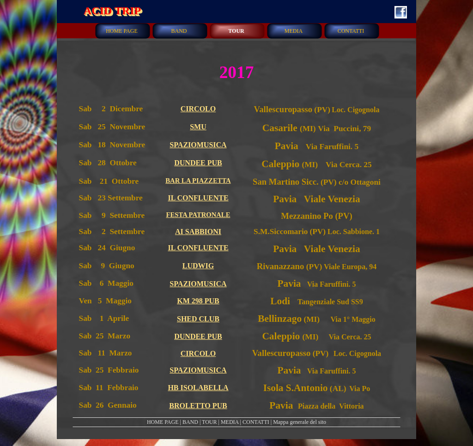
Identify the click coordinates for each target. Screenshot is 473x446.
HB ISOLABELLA (198, 388)
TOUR (209, 422)
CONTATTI (256, 422)
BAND (190, 422)
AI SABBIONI (198, 231)
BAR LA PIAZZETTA (197, 180)
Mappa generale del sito (299, 422)
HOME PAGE (163, 422)
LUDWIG (198, 266)
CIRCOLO (198, 109)
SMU (198, 127)
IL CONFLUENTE (198, 198)
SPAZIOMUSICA (198, 145)
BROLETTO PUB (198, 406)
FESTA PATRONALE (198, 214)
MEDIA (230, 422)
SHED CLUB (198, 319)
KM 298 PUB (198, 301)
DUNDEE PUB (198, 163)
